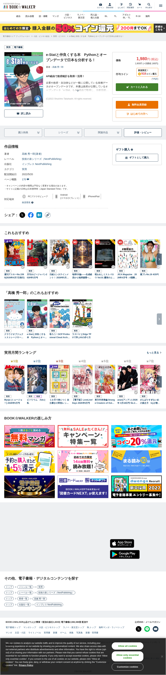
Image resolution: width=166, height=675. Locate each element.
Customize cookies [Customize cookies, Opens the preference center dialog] (127, 668)
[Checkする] (40, 104)
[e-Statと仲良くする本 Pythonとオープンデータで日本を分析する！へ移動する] (96, 36)
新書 (55, 632)
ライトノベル (34, 632)
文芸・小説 (20, 632)
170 (25, 179)
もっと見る (154, 352)
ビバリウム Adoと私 (36, 401)
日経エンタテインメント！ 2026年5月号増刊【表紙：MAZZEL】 (59, 276)
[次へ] (159, 259)
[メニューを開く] (161, 6)
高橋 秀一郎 (57, 67)
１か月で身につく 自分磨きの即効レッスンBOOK (59, 402)
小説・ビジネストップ (49, 627)
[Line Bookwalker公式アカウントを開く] (147, 629)
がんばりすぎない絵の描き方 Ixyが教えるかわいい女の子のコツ (150, 402)
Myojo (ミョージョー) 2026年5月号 (13, 401)
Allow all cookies (127, 647)
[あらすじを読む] (77, 86)
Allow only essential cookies (127, 657)
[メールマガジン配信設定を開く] (155, 629)
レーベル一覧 (25, 592)
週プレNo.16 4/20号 (149, 274)
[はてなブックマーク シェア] (39, 215)
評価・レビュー (143, 132)
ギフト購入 (124, 149)
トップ (9, 587)
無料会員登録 (137, 104)
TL (115, 16)
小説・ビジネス (68, 16)
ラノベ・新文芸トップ (73, 627)
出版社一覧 (24, 604)
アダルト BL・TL (126, 16)
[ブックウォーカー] (19, 5)
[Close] (162, 657)
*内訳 (155, 79)
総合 (18, 16)
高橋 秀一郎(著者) (32, 153)
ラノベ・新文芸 (81, 16)
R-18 (138, 16)
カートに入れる (137, 87)
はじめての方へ (137, 113)
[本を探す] (148, 5)
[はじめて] (121, 5)
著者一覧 (23, 598)
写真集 (79, 632)
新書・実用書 (92, 632)
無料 (147, 16)
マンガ (55, 16)
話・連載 (43, 16)
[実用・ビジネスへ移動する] (59, 36)
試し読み (24, 113)
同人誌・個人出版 (95, 16)
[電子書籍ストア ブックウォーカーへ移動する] (16, 36)
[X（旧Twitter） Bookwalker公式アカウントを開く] (138, 629)
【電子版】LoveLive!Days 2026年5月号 (82, 401)
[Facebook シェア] (31, 215)
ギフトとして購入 (137, 157)
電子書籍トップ (13, 627)
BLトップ (91, 627)
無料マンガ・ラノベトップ (111, 627)
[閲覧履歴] (130, 5)
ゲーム (63, 632)
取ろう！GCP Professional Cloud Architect (59, 336)
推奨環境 (28, 202)
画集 (71, 632)
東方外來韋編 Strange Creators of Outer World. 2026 (105, 402)
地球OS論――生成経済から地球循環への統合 (82, 276)
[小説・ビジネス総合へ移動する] (41, 36)
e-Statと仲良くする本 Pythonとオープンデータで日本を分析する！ (37, 336)
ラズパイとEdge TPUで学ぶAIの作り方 (81, 336)
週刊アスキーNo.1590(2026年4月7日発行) (14, 276)
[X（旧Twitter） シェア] (22, 215)
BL (106, 16)
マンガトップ (29, 627)
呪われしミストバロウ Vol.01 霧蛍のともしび (105, 276)
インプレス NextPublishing (36, 164)
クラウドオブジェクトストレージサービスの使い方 (13, 336)
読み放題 (29, 16)
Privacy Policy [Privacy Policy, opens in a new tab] (26, 666)
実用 (24, 169)
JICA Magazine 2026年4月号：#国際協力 (127, 276)
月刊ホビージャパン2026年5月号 (37, 276)
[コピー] (48, 215)
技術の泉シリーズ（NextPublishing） (42, 159)
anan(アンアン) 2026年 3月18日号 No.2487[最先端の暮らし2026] (127, 402)
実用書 (47, 632)
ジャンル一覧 (25, 587)
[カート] (139, 5)
